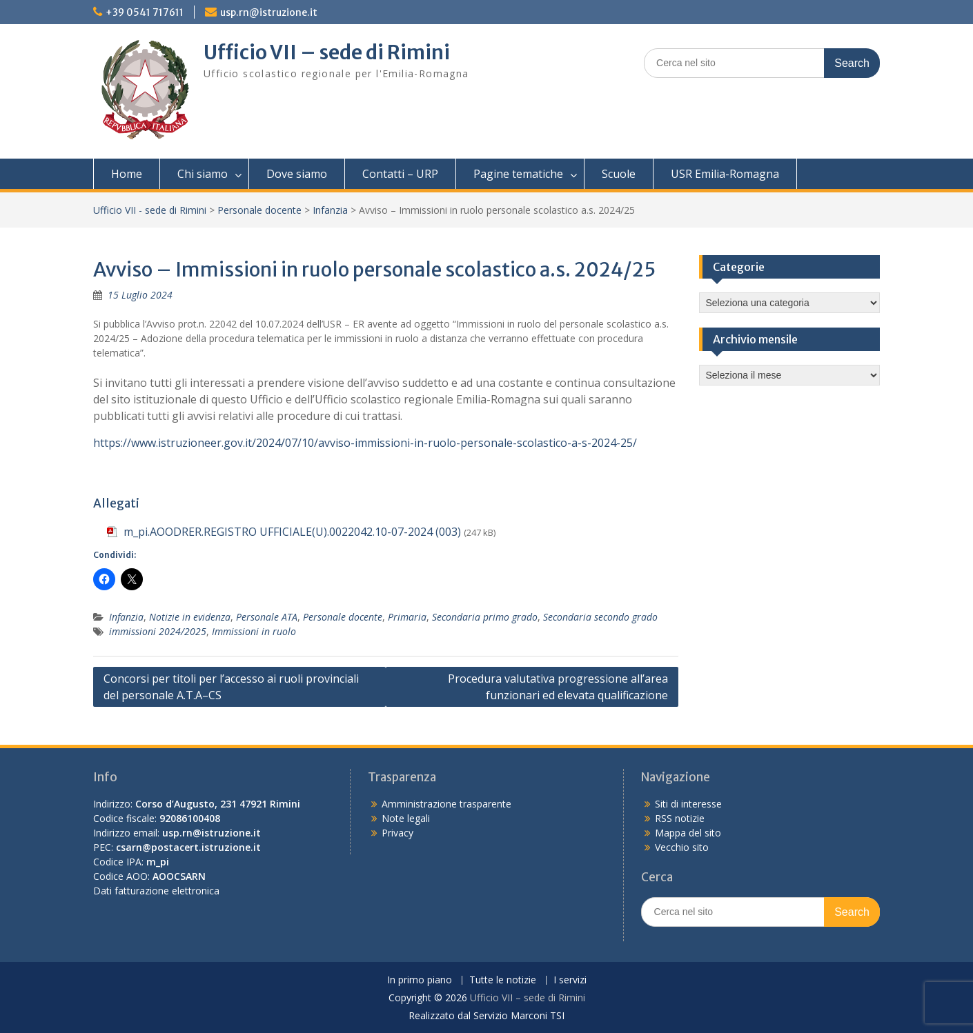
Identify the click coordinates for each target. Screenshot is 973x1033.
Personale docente (259, 210)
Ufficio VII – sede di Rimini (327, 52)
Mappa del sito (688, 832)
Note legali (406, 818)
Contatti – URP (400, 173)
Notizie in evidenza (189, 616)
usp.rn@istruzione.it (268, 12)
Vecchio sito (682, 847)
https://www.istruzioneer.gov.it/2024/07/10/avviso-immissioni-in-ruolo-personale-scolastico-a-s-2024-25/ (365, 442)
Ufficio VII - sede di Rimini (149, 210)
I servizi (570, 980)
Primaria (407, 616)
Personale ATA (266, 616)
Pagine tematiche (518, 173)
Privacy (397, 832)
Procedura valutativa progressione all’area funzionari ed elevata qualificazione (558, 687)
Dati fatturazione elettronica (156, 890)
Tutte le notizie (502, 980)
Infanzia (330, 210)
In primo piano (419, 980)
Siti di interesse (688, 803)
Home (126, 173)
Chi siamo (202, 173)
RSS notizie (680, 818)
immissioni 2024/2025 (157, 631)
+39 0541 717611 (145, 12)
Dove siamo (296, 173)
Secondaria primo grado (485, 616)
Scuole (619, 173)
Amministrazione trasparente (446, 803)
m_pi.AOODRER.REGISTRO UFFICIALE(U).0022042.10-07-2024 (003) (292, 531)
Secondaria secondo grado (600, 616)
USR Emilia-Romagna (725, 173)
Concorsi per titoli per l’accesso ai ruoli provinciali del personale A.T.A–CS (231, 687)
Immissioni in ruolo (254, 631)
